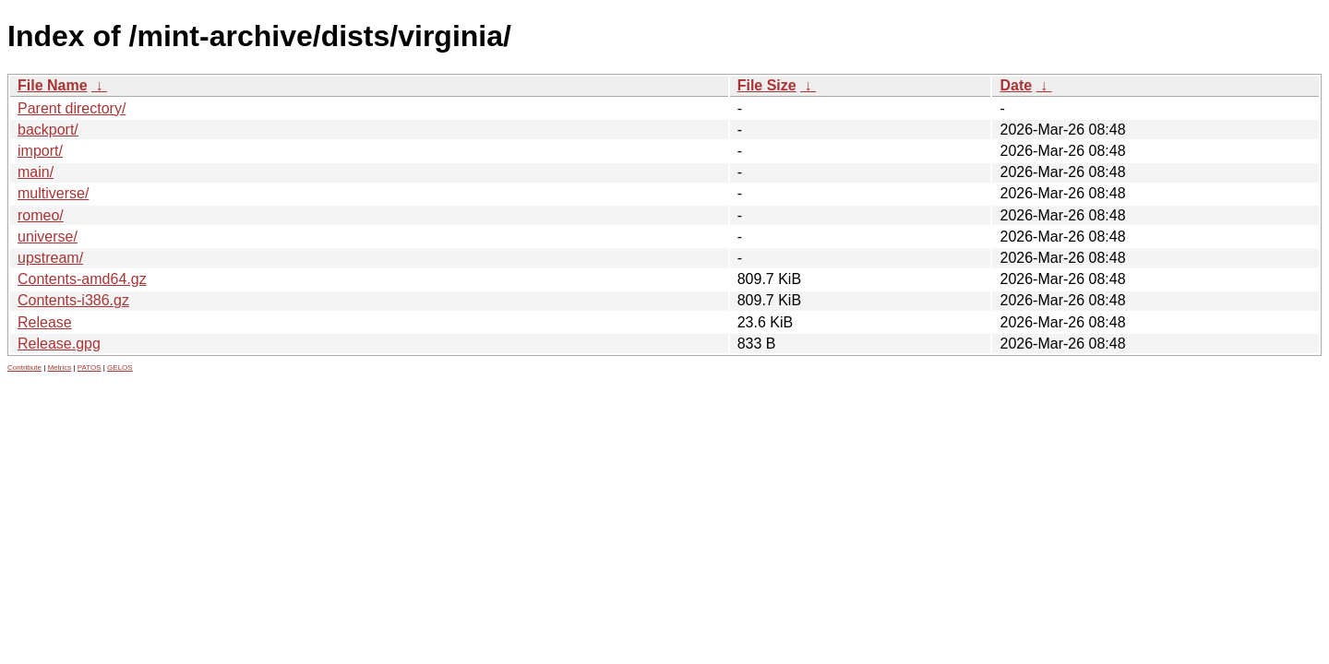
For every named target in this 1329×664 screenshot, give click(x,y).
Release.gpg (59, 343)
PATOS (90, 367)
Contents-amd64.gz (82, 279)
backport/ (48, 129)
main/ (36, 172)
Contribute (24, 367)
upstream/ (50, 258)
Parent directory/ (72, 108)
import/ (40, 151)
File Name (53, 85)
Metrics (59, 367)
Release (45, 322)
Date (1016, 85)
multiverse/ (53, 193)
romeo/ (41, 215)
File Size (766, 85)
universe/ (48, 236)
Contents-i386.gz (73, 300)
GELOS (120, 367)
